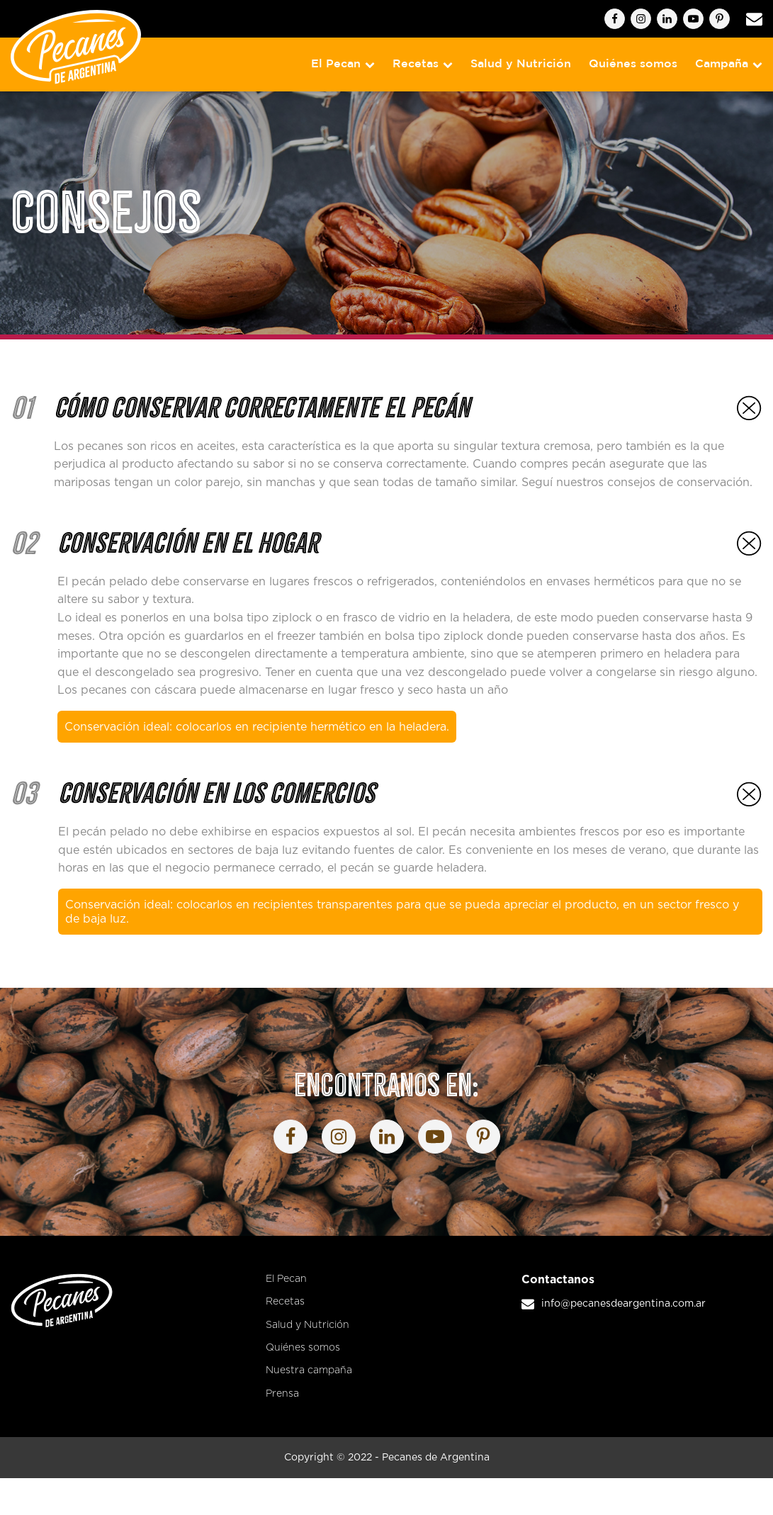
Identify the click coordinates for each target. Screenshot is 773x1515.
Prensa (282, 1394)
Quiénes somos (633, 64)
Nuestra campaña (309, 1370)
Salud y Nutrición (520, 64)
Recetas (423, 64)
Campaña (728, 64)
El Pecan (343, 64)
